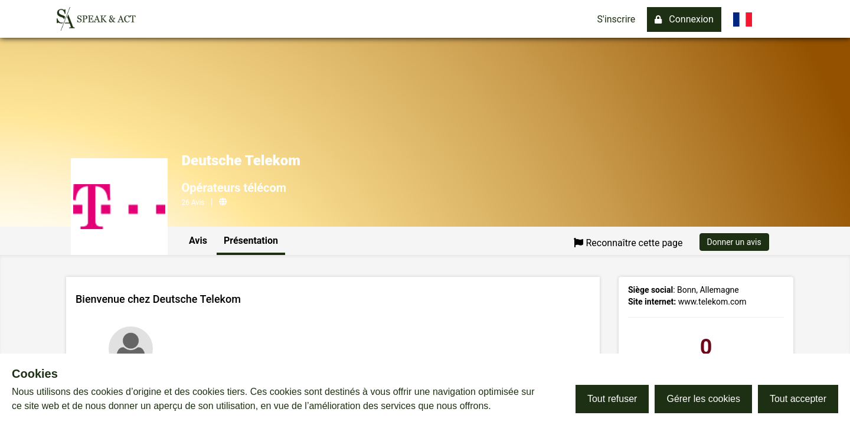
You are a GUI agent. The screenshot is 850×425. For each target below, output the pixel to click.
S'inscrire (616, 19)
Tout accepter (798, 399)
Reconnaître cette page (628, 243)
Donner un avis (734, 242)
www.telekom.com (712, 301)
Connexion (684, 19)
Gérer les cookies (703, 399)
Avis (198, 240)
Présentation (251, 240)
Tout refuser (612, 399)
